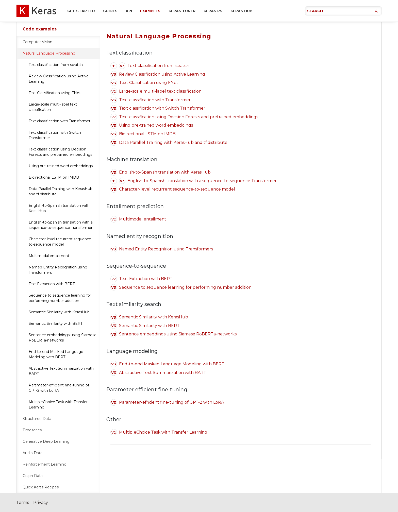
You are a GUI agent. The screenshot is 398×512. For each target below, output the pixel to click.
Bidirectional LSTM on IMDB (54, 177)
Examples (150, 11)
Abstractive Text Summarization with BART (61, 371)
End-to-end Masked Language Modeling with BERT (56, 354)
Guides (110, 11)
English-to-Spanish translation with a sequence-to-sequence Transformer (61, 225)
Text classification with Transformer (59, 121)
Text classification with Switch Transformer (55, 135)
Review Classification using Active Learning (59, 79)
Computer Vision (37, 42)
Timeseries (32, 430)
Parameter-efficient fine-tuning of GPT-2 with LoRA (59, 388)
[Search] (343, 10)
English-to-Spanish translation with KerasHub (59, 208)
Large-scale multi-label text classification (53, 107)
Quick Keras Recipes (41, 487)
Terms (22, 502)
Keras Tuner (182, 11)
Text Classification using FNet (55, 93)
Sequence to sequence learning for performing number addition (60, 298)
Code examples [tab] (40, 29)
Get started (81, 11)
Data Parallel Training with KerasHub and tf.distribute (60, 191)
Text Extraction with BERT (52, 284)
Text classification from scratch (56, 64)
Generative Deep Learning (46, 441)
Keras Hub (241, 11)
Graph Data (33, 475)
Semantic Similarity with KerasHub (59, 312)
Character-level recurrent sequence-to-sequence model (60, 242)
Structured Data (37, 418)
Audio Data (32, 453)
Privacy (40, 502)
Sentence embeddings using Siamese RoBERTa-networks (62, 338)
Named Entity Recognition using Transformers (58, 270)
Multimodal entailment (49, 255)
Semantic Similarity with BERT (55, 323)
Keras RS (213, 11)
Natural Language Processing (49, 53)
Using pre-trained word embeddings (61, 166)
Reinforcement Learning (45, 464)
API (129, 11)
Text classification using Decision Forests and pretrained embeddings (60, 152)
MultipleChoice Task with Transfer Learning (58, 404)
